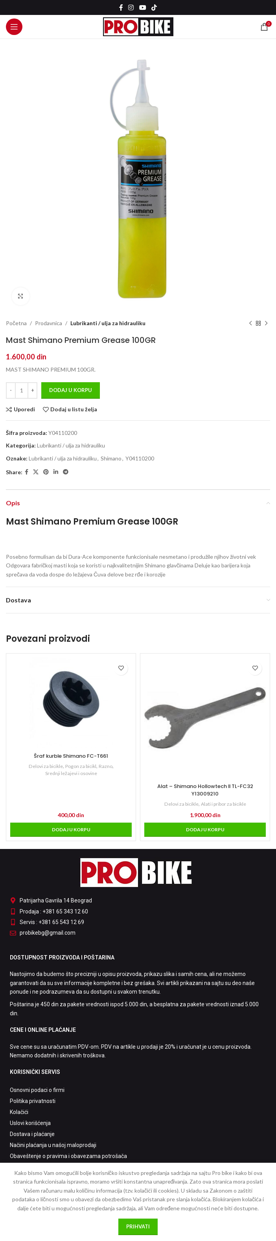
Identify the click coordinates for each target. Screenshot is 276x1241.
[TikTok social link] (154, 7)
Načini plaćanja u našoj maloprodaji (53, 1145)
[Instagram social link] (131, 7)
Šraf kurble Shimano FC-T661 (71, 756)
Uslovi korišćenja (30, 1123)
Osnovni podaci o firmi (37, 1090)
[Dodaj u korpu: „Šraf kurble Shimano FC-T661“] (71, 830)
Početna (16, 323)
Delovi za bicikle (44, 766)
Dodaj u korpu (70, 390)
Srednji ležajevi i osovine (71, 773)
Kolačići (19, 1112)
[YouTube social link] (142, 7)
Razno (109, 766)
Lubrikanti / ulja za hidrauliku (107, 323)
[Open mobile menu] (14, 27)
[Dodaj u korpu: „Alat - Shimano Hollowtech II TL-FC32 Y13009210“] (205, 830)
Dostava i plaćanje (32, 1134)
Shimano (111, 458)
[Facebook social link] (120, 7)
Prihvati (138, 1226)
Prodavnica (48, 323)
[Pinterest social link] (46, 472)
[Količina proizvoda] (22, 390)
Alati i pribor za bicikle (224, 804)
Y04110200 (139, 458)
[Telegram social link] (66, 472)
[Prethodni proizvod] (250, 323)
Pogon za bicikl (82, 766)
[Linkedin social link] (56, 472)
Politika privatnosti (32, 1101)
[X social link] (36, 472)
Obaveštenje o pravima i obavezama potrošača (68, 1156)
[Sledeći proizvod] (266, 323)
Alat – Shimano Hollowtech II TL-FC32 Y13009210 (205, 790)
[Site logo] (138, 26)
